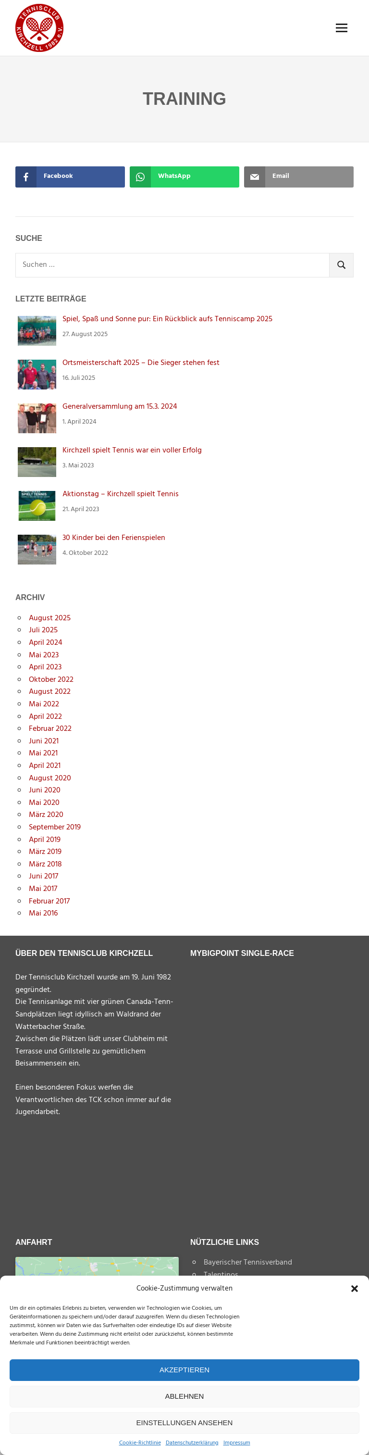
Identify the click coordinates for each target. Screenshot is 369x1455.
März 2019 (45, 852)
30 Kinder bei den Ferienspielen (113, 538)
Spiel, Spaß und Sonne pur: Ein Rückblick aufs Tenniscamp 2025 (167, 319)
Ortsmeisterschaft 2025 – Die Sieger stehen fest (141, 363)
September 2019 (55, 827)
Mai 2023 (44, 655)
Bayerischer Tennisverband (248, 1262)
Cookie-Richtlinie (140, 1443)
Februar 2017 (49, 901)
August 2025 (50, 618)
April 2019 (45, 840)
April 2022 (45, 717)
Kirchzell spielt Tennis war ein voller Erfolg (132, 450)
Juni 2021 (44, 741)
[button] (354, 1288)
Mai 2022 (44, 704)
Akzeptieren (184, 1370)
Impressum (236, 1443)
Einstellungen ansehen (184, 1422)
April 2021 (45, 766)
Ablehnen (184, 1396)
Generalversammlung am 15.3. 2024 (119, 407)
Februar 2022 (50, 729)
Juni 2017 (43, 876)
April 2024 (45, 643)
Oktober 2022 (51, 680)
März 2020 (46, 815)
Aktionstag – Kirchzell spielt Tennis (120, 494)
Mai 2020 (44, 803)
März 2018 (45, 864)
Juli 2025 (43, 630)
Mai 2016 (43, 913)
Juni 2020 (45, 790)
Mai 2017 (43, 889)
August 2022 (50, 692)
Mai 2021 (43, 753)
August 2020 (50, 778)
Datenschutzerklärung (192, 1443)
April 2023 (45, 667)
